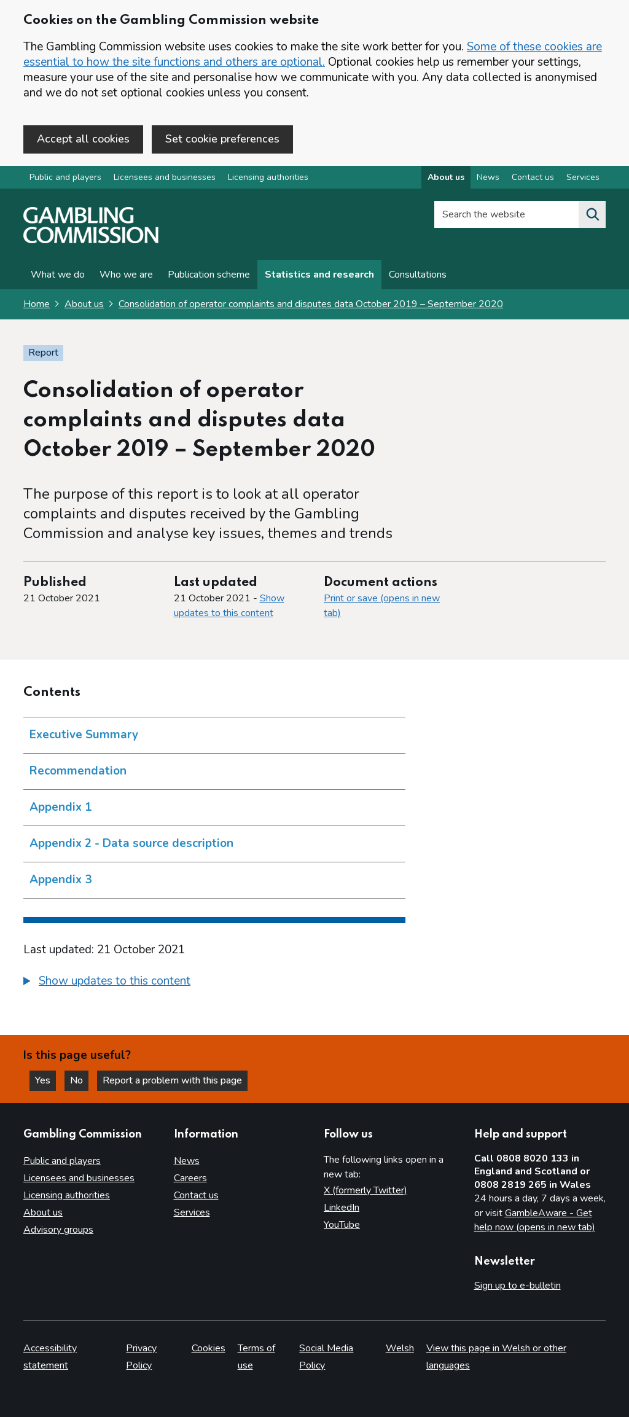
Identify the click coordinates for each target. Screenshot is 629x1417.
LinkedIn (341, 1207)
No (79, 1080)
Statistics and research (319, 274)
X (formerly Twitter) (365, 1190)
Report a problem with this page (172, 1080)
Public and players (65, 177)
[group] (214, 983)
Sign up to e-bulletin (517, 1285)
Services (192, 1212)
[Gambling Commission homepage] (90, 240)
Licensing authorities (268, 177)
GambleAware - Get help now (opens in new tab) (534, 1220)
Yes (45, 1080)
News (187, 1161)
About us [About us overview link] (84, 304)
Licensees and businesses (165, 177)
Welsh (400, 1348)
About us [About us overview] (446, 177)
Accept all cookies (83, 138)
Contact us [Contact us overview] (533, 177)
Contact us (196, 1195)
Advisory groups (58, 1229)
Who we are (126, 274)
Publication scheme (209, 274)
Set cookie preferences (222, 138)
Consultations (418, 274)
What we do (58, 274)
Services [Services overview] (583, 177)
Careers (190, 1178)
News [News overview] (488, 177)
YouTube (342, 1225)
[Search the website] (592, 214)
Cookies (208, 1348)
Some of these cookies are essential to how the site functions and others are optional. (312, 54)
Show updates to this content (229, 605)
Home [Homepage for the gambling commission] (36, 304)
